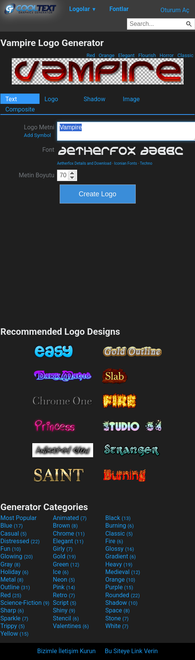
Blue (11, 525)
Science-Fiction (24, 602)
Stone (116, 618)
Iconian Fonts (125, 163)
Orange (106, 55)
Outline (15, 587)
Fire (114, 541)
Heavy (118, 564)
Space (117, 610)
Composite (20, 109)
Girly (63, 548)
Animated (70, 518)
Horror (167, 55)
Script (64, 602)
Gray (10, 564)
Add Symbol (37, 135)
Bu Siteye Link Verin (131, 651)
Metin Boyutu (36, 175)
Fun (10, 548)
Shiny (64, 610)
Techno (146, 163)
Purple (119, 587)
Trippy (12, 626)
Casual (13, 533)
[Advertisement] (98, 264)
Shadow (94, 99)
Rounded (122, 595)
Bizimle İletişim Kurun (66, 651)
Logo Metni (39, 131)
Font (48, 149)
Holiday (14, 572)
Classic (185, 55)
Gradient (120, 556)
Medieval (122, 572)
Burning (119, 525)
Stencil (66, 618)
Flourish (147, 55)
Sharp (12, 610)
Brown (65, 525)
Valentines (71, 626)
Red (90, 55)
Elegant (126, 55)
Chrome (69, 533)
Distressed (20, 541)
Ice (60, 572)
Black (118, 518)
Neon (64, 579)
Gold (64, 556)
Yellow (14, 633)
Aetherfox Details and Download (84, 163)
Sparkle (14, 618)
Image (131, 99)
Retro (64, 595)
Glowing (16, 556)
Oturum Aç (174, 10)
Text (11, 99)
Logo (51, 99)
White (116, 626)
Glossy (119, 548)
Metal (12, 579)
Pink (64, 587)
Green (66, 564)
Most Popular (18, 518)
